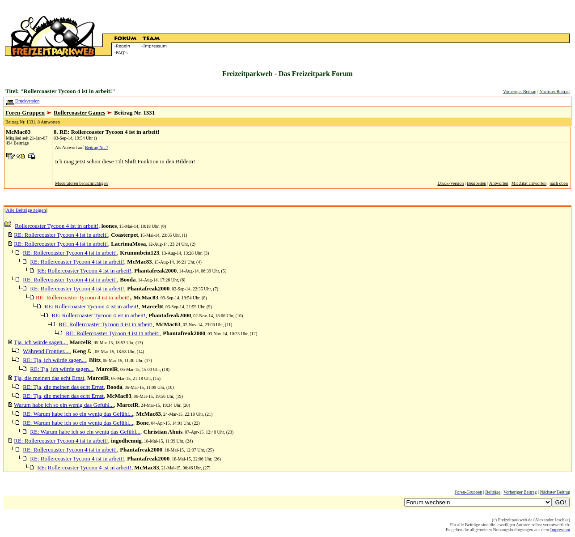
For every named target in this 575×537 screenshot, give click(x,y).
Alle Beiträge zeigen (26, 210)
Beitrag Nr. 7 (96, 147)
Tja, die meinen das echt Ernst (49, 378)
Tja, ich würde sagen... (40, 342)
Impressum (560, 529)
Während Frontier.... (46, 351)
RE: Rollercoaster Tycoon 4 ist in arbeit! (61, 234)
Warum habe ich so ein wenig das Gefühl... (64, 404)
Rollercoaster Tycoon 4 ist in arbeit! (56, 225)
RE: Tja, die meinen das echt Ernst (63, 387)
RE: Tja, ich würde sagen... (54, 360)
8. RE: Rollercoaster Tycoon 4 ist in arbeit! (107, 131)
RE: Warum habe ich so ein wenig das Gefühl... (78, 413)
